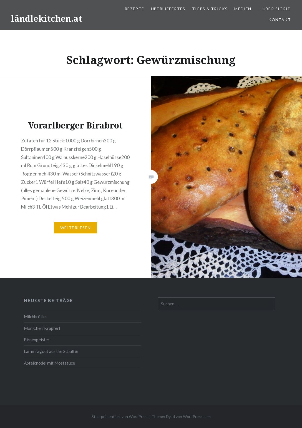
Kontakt (279, 19)
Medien (242, 8)
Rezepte (134, 8)
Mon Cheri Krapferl (42, 328)
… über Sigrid (274, 8)
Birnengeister (36, 339)
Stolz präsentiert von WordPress (120, 416)
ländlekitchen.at (46, 18)
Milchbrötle (35, 316)
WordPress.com (197, 416)
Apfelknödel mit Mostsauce (49, 362)
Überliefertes (168, 8)
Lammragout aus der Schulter (51, 351)
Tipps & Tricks (210, 8)
